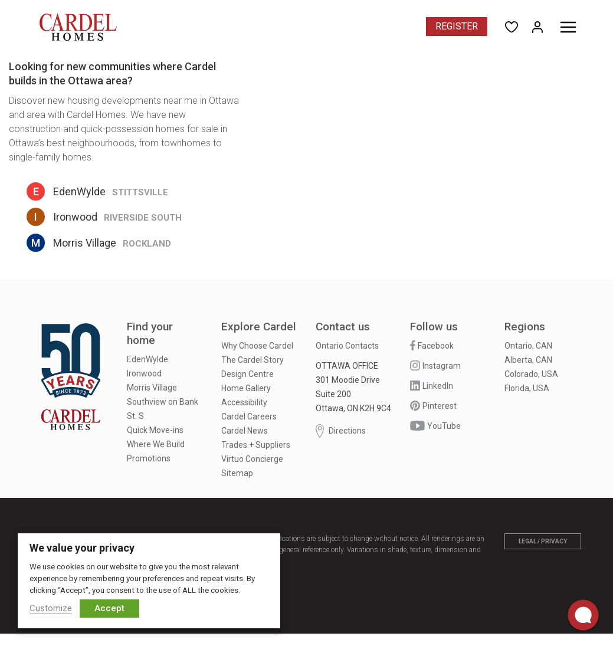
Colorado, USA (531, 374)
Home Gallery (246, 388)
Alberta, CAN (528, 360)
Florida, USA (526, 388)
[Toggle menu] (568, 27)
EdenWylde (147, 359)
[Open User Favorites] (511, 26)
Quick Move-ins (155, 430)
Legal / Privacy (543, 541)
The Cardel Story (252, 360)
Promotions (149, 458)
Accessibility (244, 402)
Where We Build (156, 444)
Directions (341, 431)
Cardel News (244, 430)
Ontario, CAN (528, 345)
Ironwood (144, 373)
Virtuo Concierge (252, 459)
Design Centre (247, 374)
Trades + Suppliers (255, 445)
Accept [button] (109, 608)
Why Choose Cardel (257, 345)
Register (456, 26)
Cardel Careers (249, 416)
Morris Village (152, 387)
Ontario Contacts (347, 345)
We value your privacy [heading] (82, 548)
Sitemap (237, 473)
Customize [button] (50, 608)
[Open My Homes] (537, 26)
